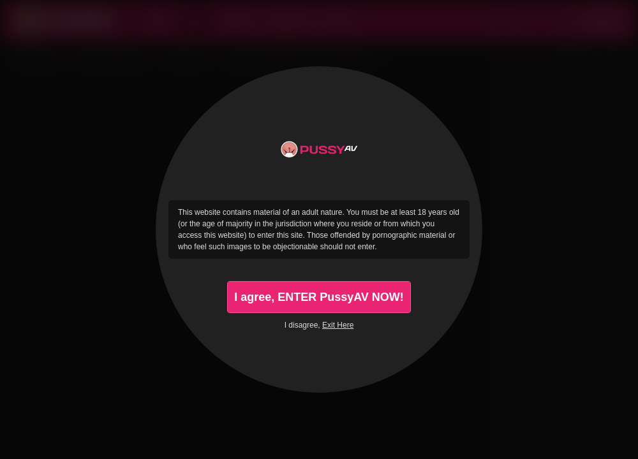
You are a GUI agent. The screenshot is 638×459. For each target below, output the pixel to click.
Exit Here (337, 325)
